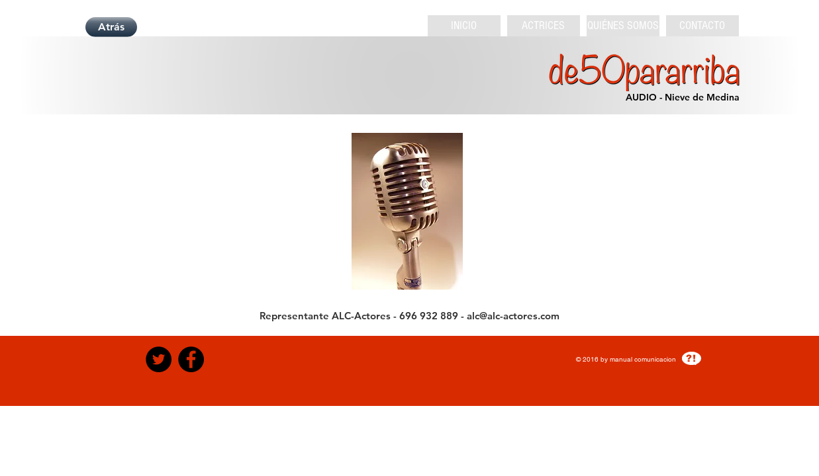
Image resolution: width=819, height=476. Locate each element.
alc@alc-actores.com (513, 315)
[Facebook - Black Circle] (191, 359)
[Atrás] (111, 27)
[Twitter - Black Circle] (158, 359)
